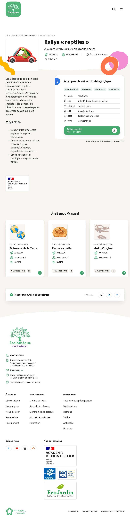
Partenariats (12, 417)
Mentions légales (90, 511)
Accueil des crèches (40, 417)
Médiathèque (70, 406)
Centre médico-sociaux (41, 412)
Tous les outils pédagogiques (23, 35)
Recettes (67, 428)
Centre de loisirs (38, 400)
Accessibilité (73, 511)
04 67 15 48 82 (17, 355)
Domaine (67, 412)
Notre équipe (12, 406)
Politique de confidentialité (112, 511)
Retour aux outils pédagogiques (29, 294)
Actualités (68, 423)
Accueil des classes (39, 406)
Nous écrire (15, 370)
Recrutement (12, 423)
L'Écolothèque (13, 400)
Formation (35, 423)
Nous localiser (13, 412)
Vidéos (66, 417)
